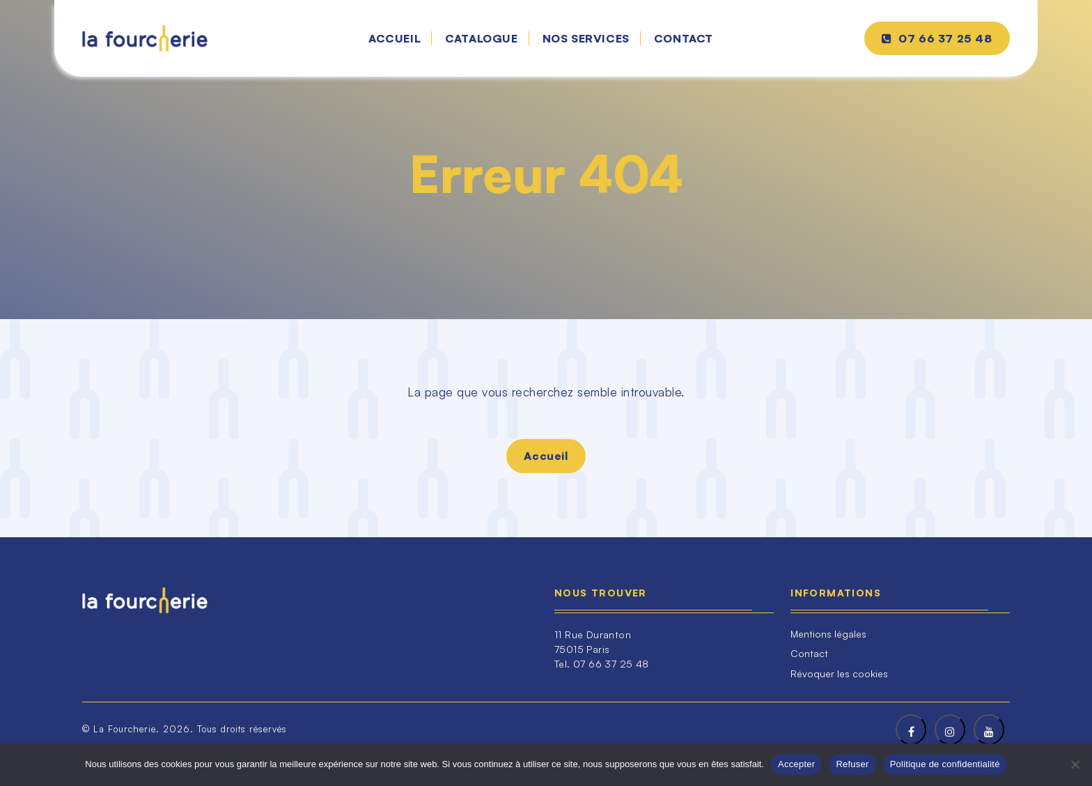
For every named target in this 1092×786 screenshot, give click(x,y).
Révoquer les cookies (839, 673)
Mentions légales (828, 634)
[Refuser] (1075, 764)
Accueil (394, 38)
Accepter (796, 764)
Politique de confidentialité (945, 764)
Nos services (586, 38)
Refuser (852, 764)
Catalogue (481, 38)
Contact (683, 38)
